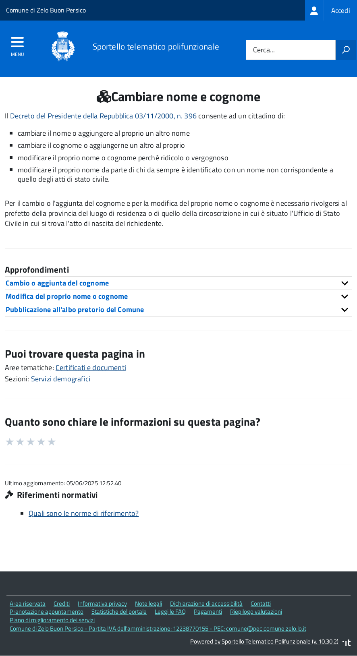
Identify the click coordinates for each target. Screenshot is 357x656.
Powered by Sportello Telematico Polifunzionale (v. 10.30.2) (264, 641)
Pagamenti (208, 611)
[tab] (178, 283)
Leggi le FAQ (170, 611)
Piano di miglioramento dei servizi (52, 620)
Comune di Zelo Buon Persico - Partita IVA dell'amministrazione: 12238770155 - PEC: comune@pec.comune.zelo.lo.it (158, 628)
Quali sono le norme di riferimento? (84, 513)
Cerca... (264, 50)
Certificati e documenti (91, 367)
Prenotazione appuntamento (46, 611)
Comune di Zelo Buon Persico (46, 10)
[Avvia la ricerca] (346, 50)
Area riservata (28, 603)
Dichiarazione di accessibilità (206, 603)
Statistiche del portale (119, 611)
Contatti (261, 603)
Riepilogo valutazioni (256, 611)
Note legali (148, 603)
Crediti (62, 603)
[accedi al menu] (17, 44)
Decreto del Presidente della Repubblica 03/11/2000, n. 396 (103, 115)
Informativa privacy (102, 603)
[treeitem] (331, 10)
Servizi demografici (60, 378)
